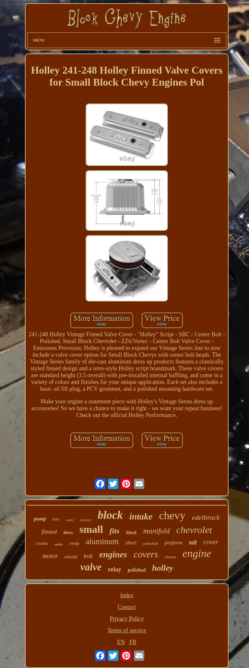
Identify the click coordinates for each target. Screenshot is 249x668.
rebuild (71, 557)
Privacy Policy (127, 618)
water (70, 520)
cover (211, 542)
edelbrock (206, 517)
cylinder (41, 543)
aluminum (102, 541)
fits (115, 531)
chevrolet (194, 529)
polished (137, 570)
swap (74, 543)
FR (132, 642)
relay (114, 569)
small (91, 529)
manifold (156, 531)
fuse (56, 519)
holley (162, 568)
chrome (170, 557)
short (130, 543)
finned (49, 531)
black (131, 532)
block (110, 515)
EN (121, 642)
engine (197, 553)
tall (193, 542)
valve (90, 567)
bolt (88, 556)
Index (126, 595)
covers (146, 554)
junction (85, 520)
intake (141, 516)
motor (50, 555)
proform (174, 543)
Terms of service (126, 630)
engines (113, 554)
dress (68, 532)
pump (40, 518)
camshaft (150, 543)
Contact (127, 607)
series (58, 544)
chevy (172, 515)
